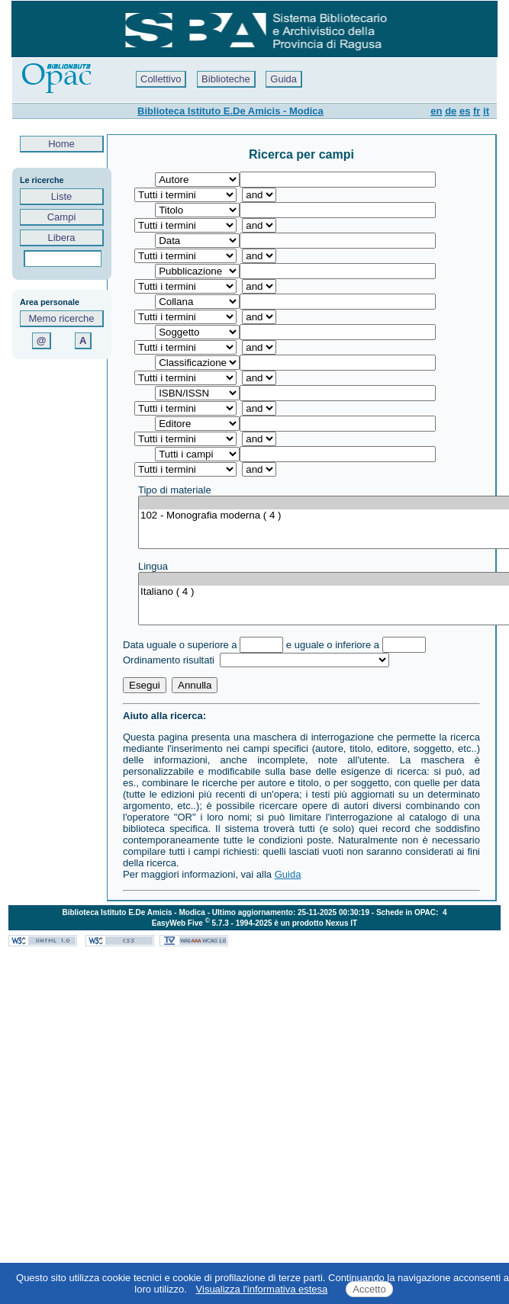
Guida (283, 79)
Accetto (369, 1289)
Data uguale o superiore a (180, 644)
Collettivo (160, 79)
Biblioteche (225, 79)
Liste (61, 196)
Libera (61, 237)
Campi (61, 217)
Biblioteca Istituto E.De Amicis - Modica (230, 111)
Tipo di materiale (174, 490)
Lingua (153, 566)
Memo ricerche (62, 318)
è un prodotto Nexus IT (315, 923)
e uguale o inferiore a (332, 644)
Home (62, 143)
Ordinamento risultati (170, 660)
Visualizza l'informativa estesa (262, 1289)
